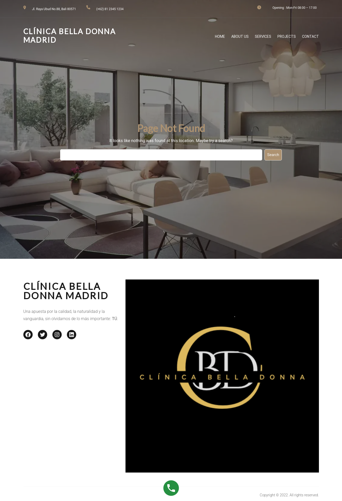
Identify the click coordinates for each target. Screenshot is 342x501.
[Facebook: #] (28, 334)
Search (273, 154)
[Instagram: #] (57, 334)
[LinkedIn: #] (71, 334)
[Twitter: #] (42, 334)
